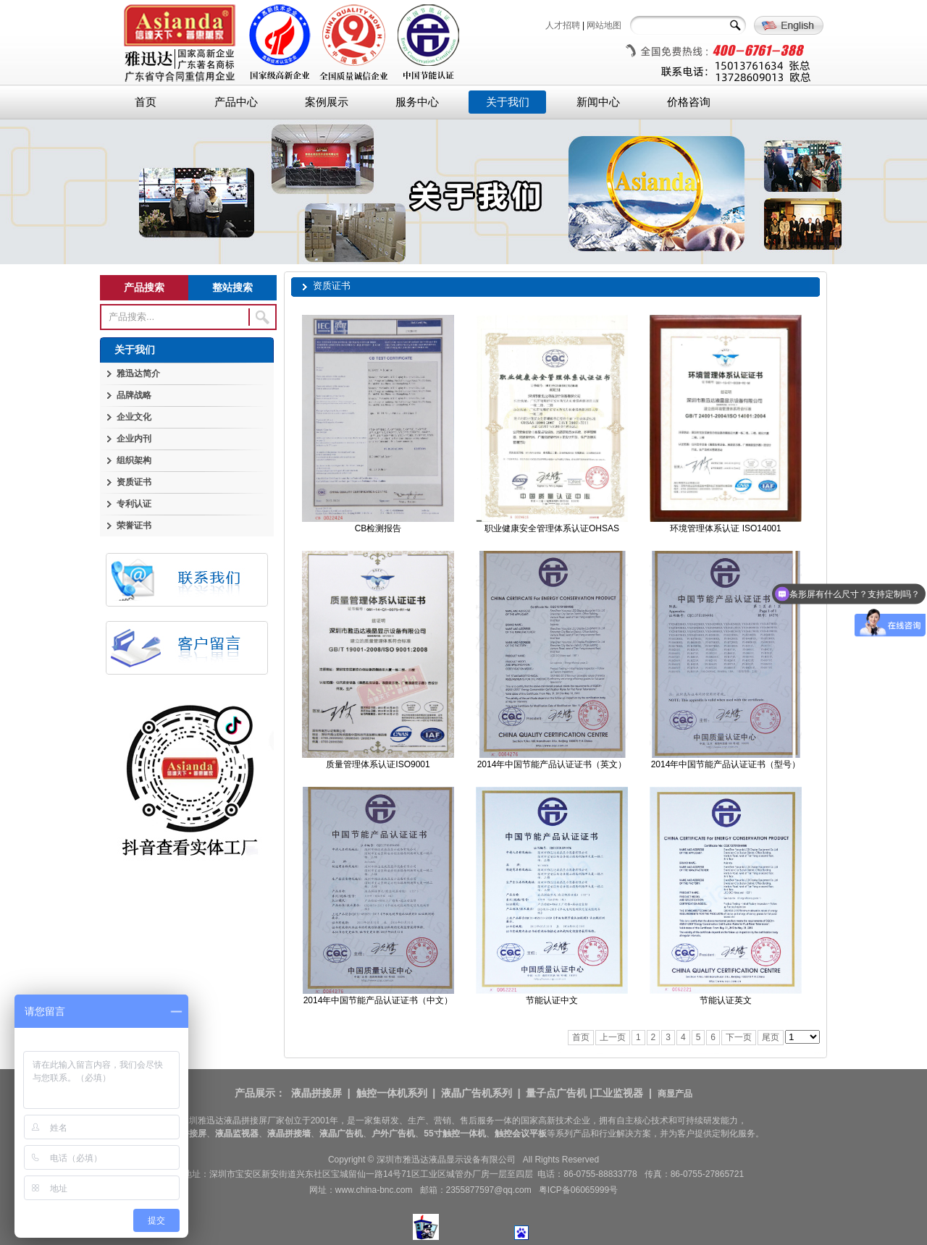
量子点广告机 (556, 1093)
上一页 (613, 1037)
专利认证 (134, 504)
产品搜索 (144, 287)
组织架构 (134, 460)
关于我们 (507, 102)
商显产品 (675, 1094)
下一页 (739, 1037)
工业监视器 (617, 1093)
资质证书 (134, 482)
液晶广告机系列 (476, 1093)
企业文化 (134, 417)
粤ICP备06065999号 (578, 1190)
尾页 (770, 1037)
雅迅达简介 (138, 373)
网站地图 (604, 25)
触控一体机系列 (391, 1093)
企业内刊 (134, 439)
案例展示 (326, 102)
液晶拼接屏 (316, 1093)
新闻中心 (598, 102)
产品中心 (236, 102)
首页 (145, 102)
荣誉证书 (134, 525)
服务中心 (417, 102)
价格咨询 (688, 102)
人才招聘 (562, 25)
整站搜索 (232, 287)
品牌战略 (134, 395)
